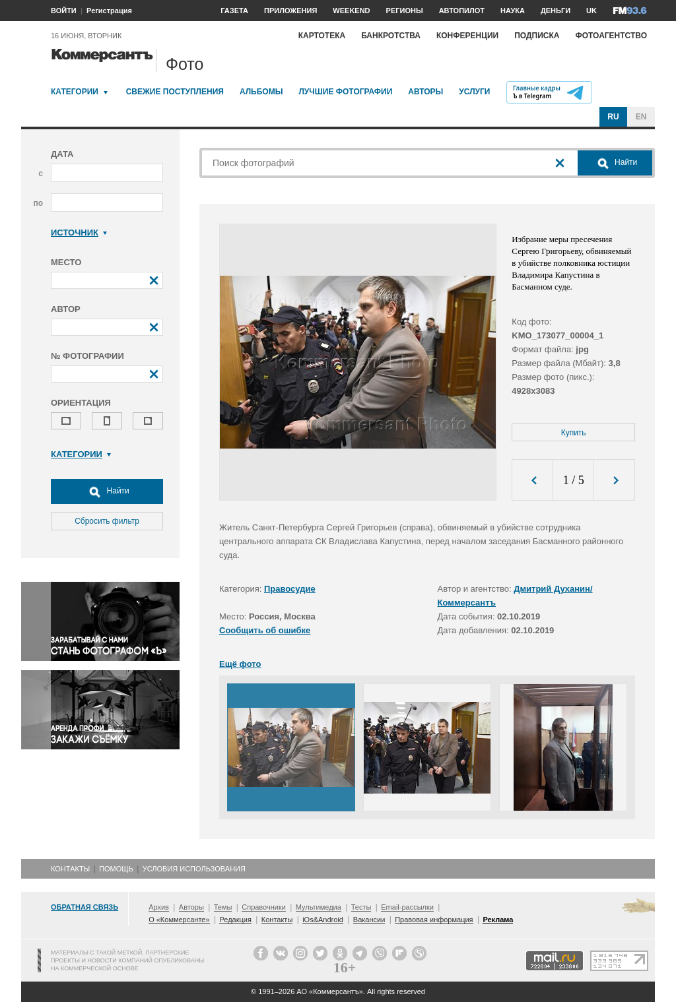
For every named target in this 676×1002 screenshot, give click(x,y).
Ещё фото (240, 664)
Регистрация (109, 11)
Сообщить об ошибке (264, 630)
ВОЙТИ (64, 11)
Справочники (264, 907)
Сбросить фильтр (107, 521)
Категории (74, 91)
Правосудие (290, 589)
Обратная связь (84, 907)
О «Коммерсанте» (179, 920)
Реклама (498, 920)
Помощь (116, 869)
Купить (573, 432)
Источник (79, 232)
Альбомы (261, 91)
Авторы (425, 91)
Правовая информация (434, 920)
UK (591, 11)
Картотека (322, 35)
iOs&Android (322, 920)
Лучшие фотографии (345, 91)
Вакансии (369, 920)
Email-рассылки (407, 907)
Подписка (536, 35)
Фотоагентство (611, 35)
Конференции (467, 35)
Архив (159, 907)
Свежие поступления (175, 91)
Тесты (361, 907)
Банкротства (391, 35)
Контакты (70, 869)
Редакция (235, 920)
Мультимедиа (318, 907)
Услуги (474, 91)
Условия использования (194, 869)
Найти (106, 491)
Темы (223, 907)
